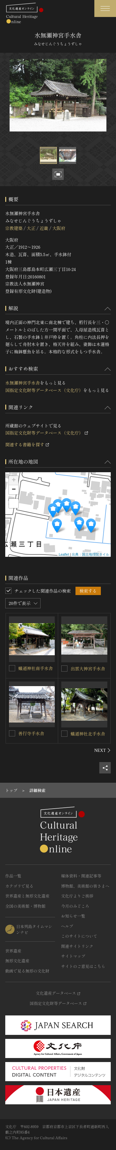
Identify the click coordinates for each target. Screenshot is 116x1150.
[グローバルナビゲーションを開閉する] (105, 8)
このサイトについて (79, 936)
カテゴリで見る (19, 886)
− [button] (14, 489)
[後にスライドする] (102, 750)
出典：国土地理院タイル (90, 554)
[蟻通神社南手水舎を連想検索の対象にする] (12, 668)
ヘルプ (67, 926)
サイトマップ (73, 956)
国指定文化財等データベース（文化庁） (44, 390)
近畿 (44, 228)
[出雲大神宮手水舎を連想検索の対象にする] (64, 668)
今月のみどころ (75, 906)
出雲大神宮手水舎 (88, 668)
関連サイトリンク (77, 946)
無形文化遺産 (17, 961)
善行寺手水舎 (31, 733)
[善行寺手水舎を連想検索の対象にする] (12, 733)
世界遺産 (13, 951)
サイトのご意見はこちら (83, 966)
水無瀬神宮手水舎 (22, 383)
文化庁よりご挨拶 (77, 896)
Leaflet (64, 554)
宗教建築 (14, 228)
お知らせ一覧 (73, 916)
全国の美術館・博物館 (25, 906)
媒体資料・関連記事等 (81, 876)
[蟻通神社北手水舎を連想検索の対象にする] (64, 734)
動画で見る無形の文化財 (27, 971)
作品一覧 (13, 876)
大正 (31, 228)
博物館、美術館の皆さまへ (85, 886)
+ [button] (14, 480)
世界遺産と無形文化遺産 (27, 896)
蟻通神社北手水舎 (88, 734)
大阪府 (58, 228)
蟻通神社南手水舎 (35, 668)
